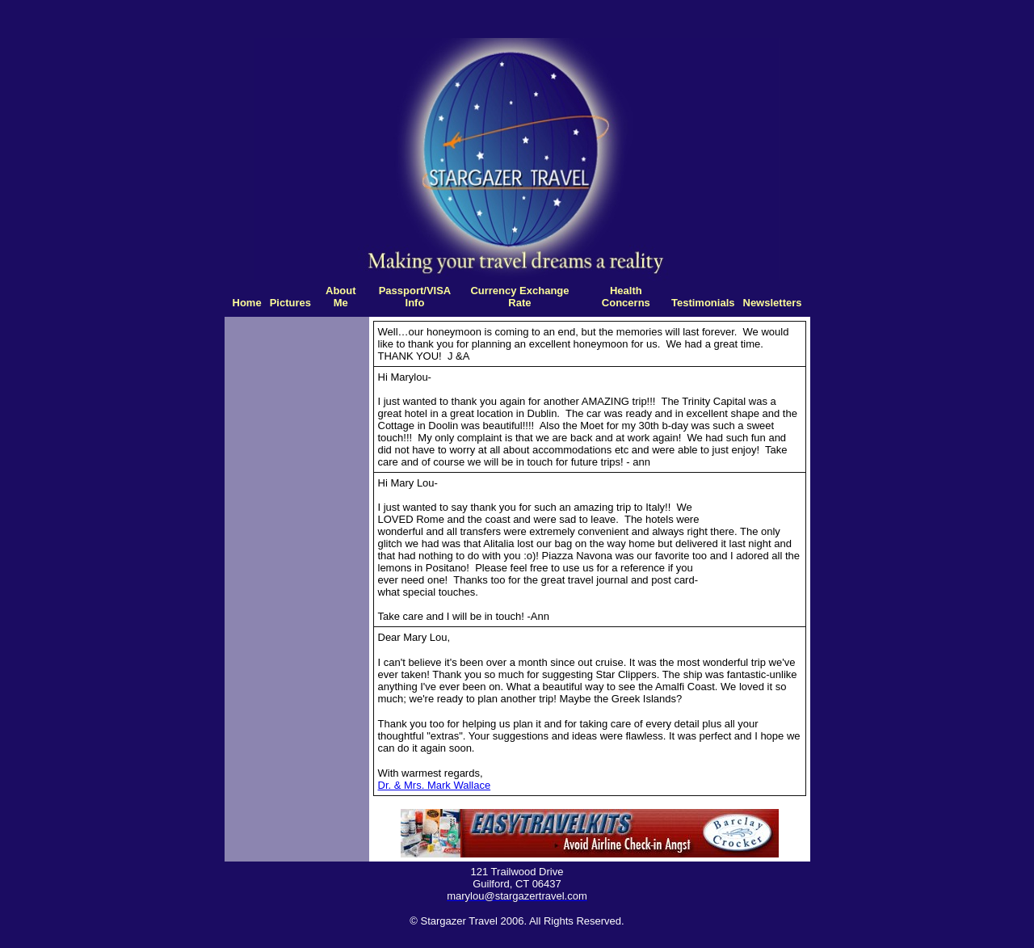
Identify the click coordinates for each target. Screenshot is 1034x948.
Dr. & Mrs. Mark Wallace (434, 785)
